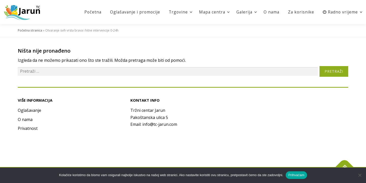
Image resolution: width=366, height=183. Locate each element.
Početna (88, 12)
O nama (270, 12)
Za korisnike (300, 12)
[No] (359, 175)
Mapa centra (209, 12)
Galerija (242, 12)
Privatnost (28, 128)
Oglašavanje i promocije (131, 12)
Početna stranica (30, 30)
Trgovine (175, 12)
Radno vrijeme (340, 12)
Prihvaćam (296, 175)
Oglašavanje (29, 110)
